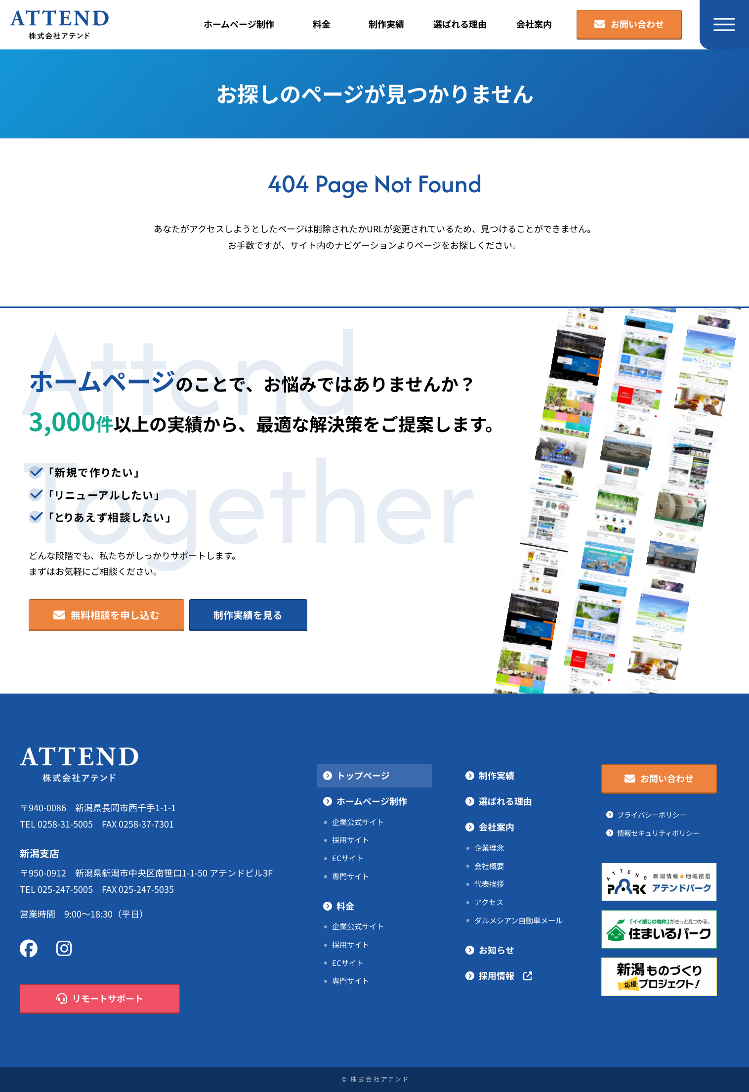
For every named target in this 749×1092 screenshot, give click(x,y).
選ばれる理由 (460, 24)
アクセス (488, 902)
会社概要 (489, 866)
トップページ (363, 775)
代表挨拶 (489, 884)
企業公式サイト (358, 822)
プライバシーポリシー (651, 814)
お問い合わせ (629, 24)
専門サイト (350, 876)
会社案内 (534, 24)
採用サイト (350, 840)
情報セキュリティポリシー (658, 833)
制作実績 (386, 24)
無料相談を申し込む (106, 615)
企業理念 (489, 848)
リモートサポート (100, 999)
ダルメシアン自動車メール (518, 920)
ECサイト (348, 858)
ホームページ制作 (239, 24)
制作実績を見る (248, 615)
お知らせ (496, 950)
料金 (322, 24)
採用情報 (505, 976)
